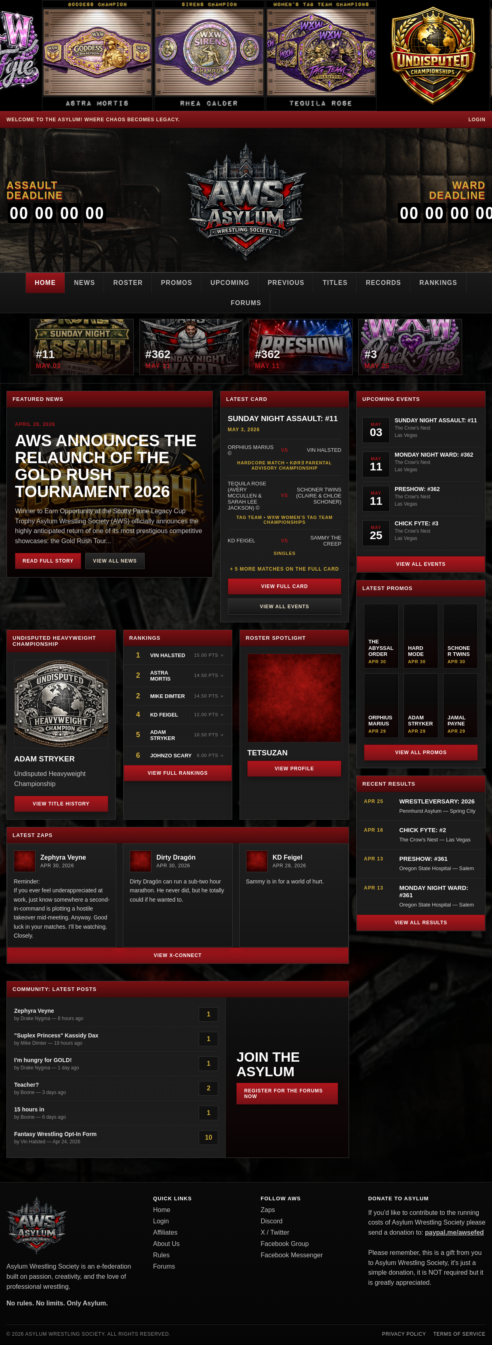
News (81, 282)
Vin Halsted (168, 656)
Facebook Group (285, 1244)
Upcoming (229, 282)
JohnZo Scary (171, 756)
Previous (287, 282)
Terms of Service (459, 1335)
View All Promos (421, 753)
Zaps (268, 1210)
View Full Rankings (177, 774)
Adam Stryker (162, 736)
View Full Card (284, 587)
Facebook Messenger (292, 1255)
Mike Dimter (167, 697)
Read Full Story (48, 562)
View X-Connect (178, 956)
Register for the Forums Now (283, 1094)
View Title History (61, 804)
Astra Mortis (160, 676)
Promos (175, 282)
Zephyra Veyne (63, 858)
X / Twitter (275, 1233)
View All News (115, 562)
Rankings (442, 282)
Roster (126, 282)
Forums (245, 302)
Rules (161, 1255)
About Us (166, 1244)
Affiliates (165, 1233)
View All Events (284, 607)
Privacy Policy (404, 1335)
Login (477, 119)
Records (386, 282)
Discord (271, 1222)
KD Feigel (164, 716)
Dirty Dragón (176, 858)
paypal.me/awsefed (454, 1233)
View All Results (421, 923)
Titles (337, 282)
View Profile (294, 769)
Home (41, 282)
